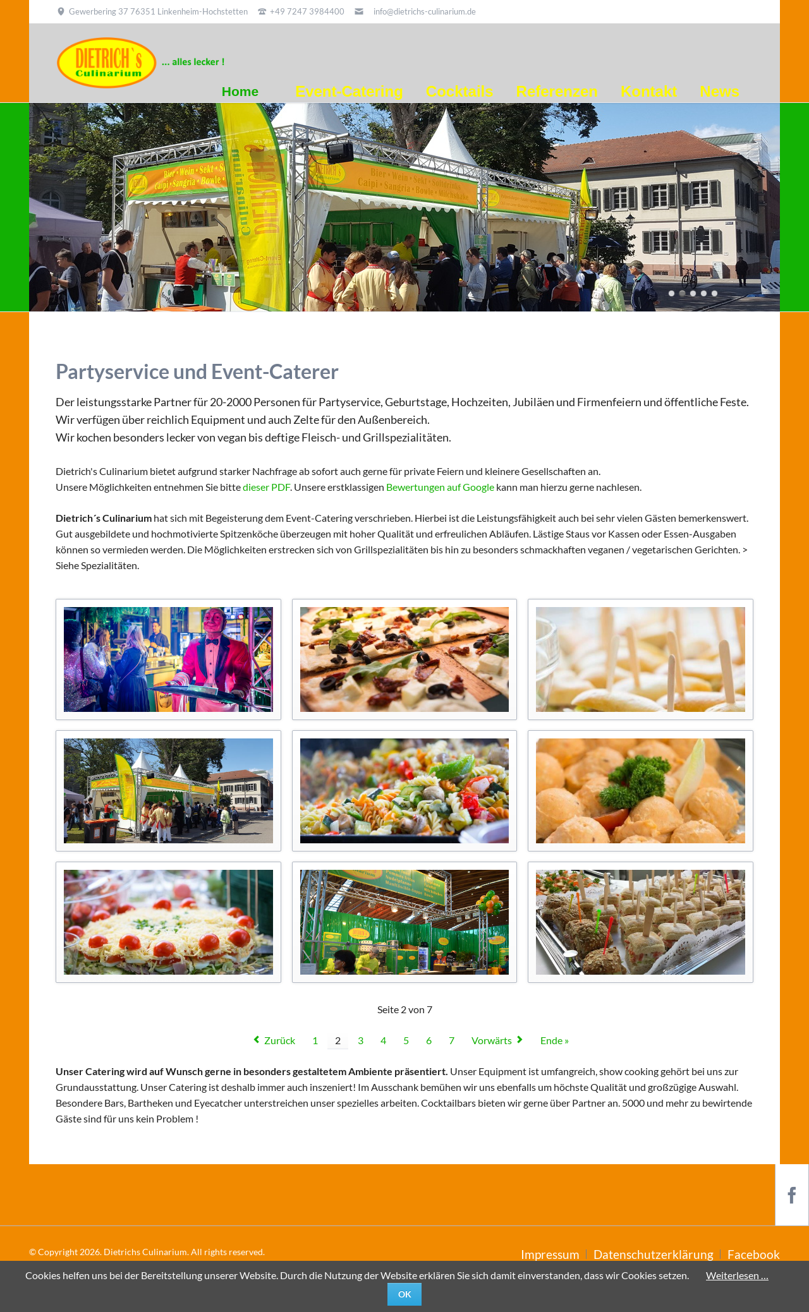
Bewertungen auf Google (440, 487)
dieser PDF (266, 487)
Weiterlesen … (737, 1275)
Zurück (279, 1040)
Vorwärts (491, 1040)
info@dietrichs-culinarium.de (425, 11)
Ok (404, 1294)
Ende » (554, 1040)
